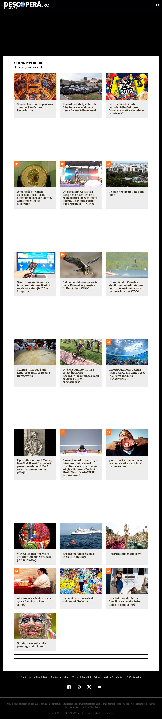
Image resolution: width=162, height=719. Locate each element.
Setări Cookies (132, 674)
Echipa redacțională (102, 674)
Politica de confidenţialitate (36, 674)
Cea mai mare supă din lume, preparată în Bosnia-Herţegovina (35, 372)
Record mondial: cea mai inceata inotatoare (78, 552)
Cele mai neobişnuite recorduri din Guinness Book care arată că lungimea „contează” (126, 109)
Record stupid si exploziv (124, 550)
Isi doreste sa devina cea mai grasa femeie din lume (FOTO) (34, 598)
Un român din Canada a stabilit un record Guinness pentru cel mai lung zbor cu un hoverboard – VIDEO (126, 287)
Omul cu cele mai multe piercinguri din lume (31, 642)
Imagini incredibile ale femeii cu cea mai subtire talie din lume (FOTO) (124, 598)
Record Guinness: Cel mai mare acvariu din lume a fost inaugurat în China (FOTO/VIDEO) (126, 374)
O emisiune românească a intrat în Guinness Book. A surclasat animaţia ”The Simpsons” (33, 287)
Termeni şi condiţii (81, 674)
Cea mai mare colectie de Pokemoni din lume (78, 597)
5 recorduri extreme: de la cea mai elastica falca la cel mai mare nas (125, 460)
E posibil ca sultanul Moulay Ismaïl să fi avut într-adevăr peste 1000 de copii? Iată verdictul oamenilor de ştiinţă (34, 463)
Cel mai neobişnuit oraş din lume (126, 193)
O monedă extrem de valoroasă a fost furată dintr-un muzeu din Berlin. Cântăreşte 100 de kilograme (35, 196)
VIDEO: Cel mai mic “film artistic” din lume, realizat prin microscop (33, 553)
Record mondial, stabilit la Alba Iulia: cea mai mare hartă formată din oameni (79, 107)
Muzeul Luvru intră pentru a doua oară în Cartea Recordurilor (34, 107)
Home (17, 67)
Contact (118, 674)
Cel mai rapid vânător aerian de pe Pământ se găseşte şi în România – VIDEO (81, 285)
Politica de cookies (60, 674)
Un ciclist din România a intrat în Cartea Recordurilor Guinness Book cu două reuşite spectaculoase (80, 374)
